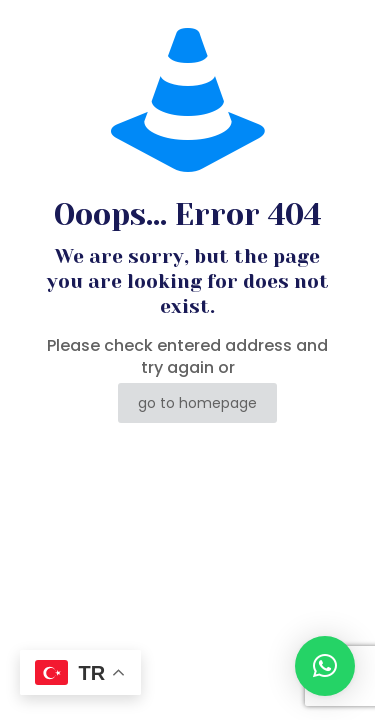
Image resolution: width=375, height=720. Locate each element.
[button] (325, 666)
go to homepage (197, 403)
